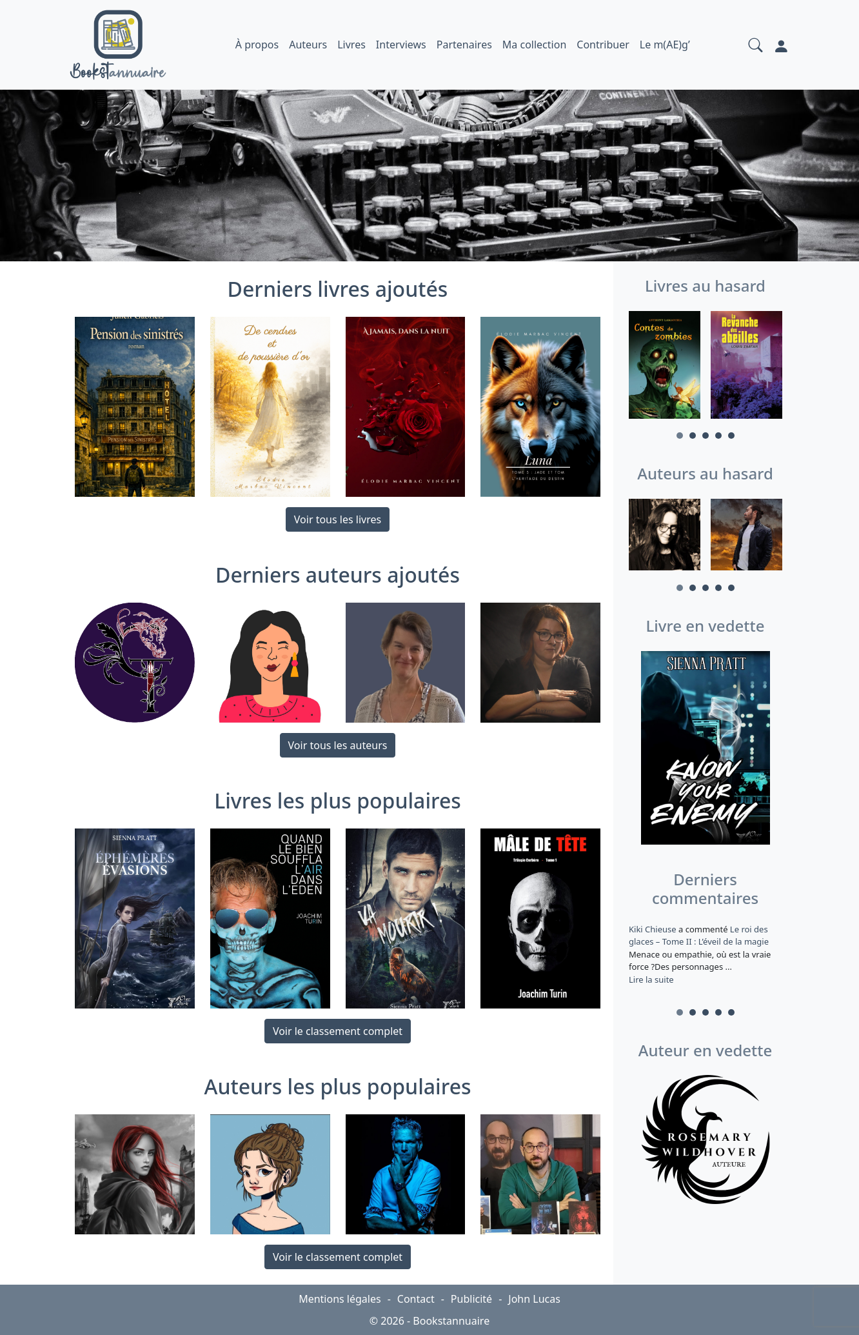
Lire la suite (651, 979)
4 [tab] (718, 435)
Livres (351, 44)
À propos (257, 44)
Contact (416, 1299)
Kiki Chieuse (653, 929)
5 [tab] (731, 435)
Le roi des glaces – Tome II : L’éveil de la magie (699, 935)
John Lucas (534, 1299)
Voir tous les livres (337, 519)
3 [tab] (705, 435)
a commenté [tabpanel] (705, 954)
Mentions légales (340, 1299)
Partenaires (464, 44)
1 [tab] (679, 435)
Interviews (401, 44)
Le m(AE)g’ (665, 44)
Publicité (471, 1299)
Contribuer (603, 44)
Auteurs (308, 44)
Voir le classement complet (337, 1031)
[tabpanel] (665, 367)
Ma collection (534, 44)
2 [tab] (692, 435)
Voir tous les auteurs (338, 745)
